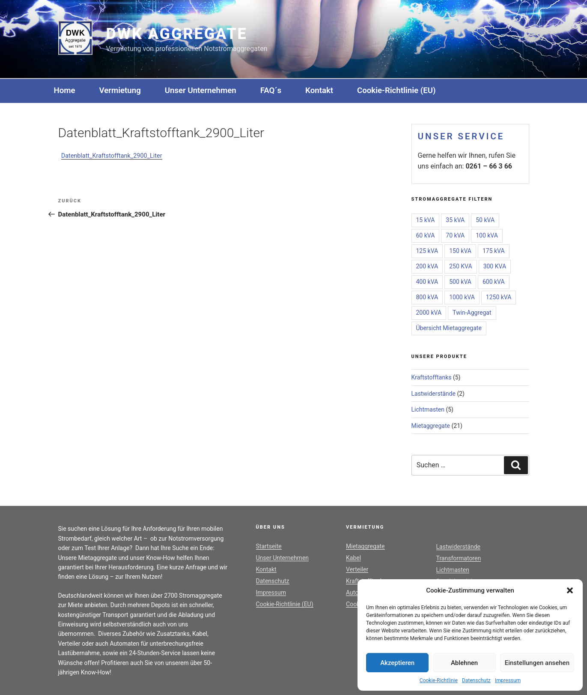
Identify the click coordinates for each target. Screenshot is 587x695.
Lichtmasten (427, 409)
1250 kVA (499, 297)
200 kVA (427, 266)
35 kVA (455, 220)
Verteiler (357, 569)
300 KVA (494, 266)
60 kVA (425, 235)
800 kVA (427, 297)
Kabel (353, 557)
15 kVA (425, 220)
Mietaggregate (430, 425)
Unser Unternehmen (200, 90)
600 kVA (494, 281)
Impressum (508, 680)
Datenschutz (476, 680)
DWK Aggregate (176, 34)
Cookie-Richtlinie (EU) (396, 90)
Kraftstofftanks (431, 377)
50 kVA (485, 220)
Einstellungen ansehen (537, 663)
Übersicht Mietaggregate (449, 328)
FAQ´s (270, 90)
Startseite (269, 546)
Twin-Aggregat (472, 312)
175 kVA (494, 250)
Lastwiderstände (433, 393)
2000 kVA (429, 312)
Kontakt (319, 90)
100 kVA (487, 235)
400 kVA (427, 281)
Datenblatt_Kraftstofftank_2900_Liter (111, 155)
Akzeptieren (397, 663)
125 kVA (427, 250)
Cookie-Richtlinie (439, 680)
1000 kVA (462, 297)
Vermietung (120, 90)
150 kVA (460, 250)
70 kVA (455, 235)
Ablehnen (464, 663)
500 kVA (460, 281)
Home (64, 90)
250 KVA (460, 266)
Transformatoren (458, 558)
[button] (570, 590)
